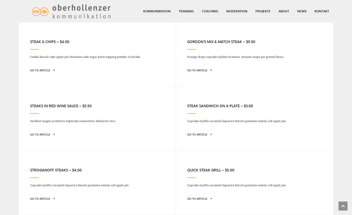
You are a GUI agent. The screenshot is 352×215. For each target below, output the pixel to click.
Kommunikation (148, 11)
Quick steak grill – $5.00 (210, 170)
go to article (42, 70)
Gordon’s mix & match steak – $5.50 (221, 41)
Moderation (227, 11)
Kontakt (313, 11)
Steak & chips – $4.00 (49, 41)
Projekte (254, 11)
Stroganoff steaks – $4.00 (56, 170)
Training (177, 11)
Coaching (201, 11)
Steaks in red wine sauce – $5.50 (61, 106)
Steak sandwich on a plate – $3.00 (220, 106)
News (292, 11)
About (275, 11)
